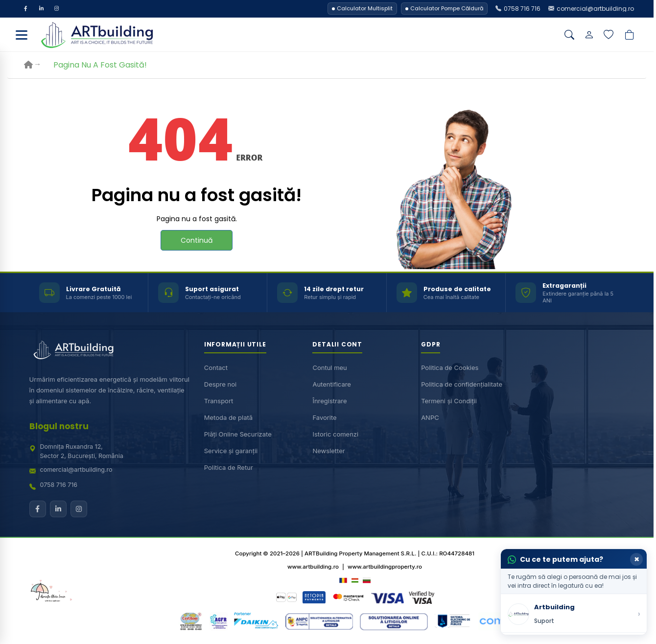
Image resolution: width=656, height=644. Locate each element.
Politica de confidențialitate (461, 385)
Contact (216, 368)
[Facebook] (26, 8)
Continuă (196, 241)
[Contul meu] (589, 35)
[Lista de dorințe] (608, 35)
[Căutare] (569, 35)
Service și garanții (231, 451)
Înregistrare (329, 401)
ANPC (430, 418)
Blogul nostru (59, 427)
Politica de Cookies (449, 368)
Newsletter (328, 451)
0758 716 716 (59, 485)
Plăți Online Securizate (238, 434)
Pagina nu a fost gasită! (100, 65)
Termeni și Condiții (449, 401)
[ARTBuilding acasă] (73, 350)
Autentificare (331, 385)
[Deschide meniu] (21, 35)
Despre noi (220, 385)
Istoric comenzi (335, 434)
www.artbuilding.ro (313, 567)
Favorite (324, 418)
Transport (219, 401)
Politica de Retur (228, 468)
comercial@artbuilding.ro (76, 470)
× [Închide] (636, 559)
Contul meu (329, 368)
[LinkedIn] (41, 8)
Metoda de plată (228, 418)
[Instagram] (57, 8)
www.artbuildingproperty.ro (385, 567)
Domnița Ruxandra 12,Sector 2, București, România (81, 451)
